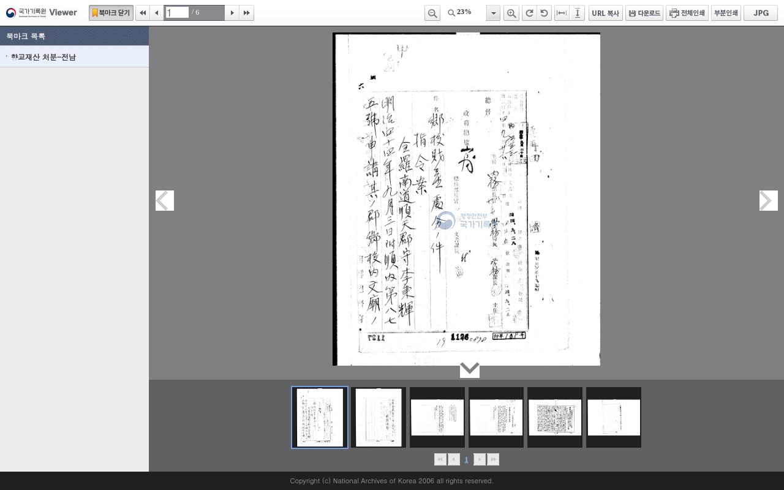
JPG (761, 13)
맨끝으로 (493, 459)
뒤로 (479, 459)
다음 (232, 13)
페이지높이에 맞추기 (578, 13)
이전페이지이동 (165, 200)
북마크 (111, 13)
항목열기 (493, 13)
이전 (157, 13)
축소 (432, 13)
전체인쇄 (687, 13)
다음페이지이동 (769, 200)
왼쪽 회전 (544, 13)
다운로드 (644, 13)
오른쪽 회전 (529, 13)
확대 (511, 13)
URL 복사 (606, 13)
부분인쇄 (726, 13)
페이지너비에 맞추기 (562, 13)
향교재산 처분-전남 (43, 56)
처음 (142, 13)
